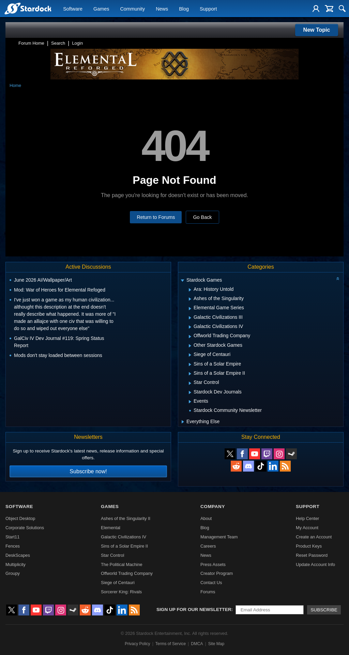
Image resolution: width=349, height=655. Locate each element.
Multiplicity (15, 564)
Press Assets (213, 564)
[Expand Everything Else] (183, 421)
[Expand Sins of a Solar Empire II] (190, 373)
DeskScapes (17, 555)
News (162, 9)
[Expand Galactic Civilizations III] (190, 317)
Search (58, 43)
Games (101, 9)
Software (72, 9)
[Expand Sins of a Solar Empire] (190, 364)
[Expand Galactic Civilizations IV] (190, 327)
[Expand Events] (190, 401)
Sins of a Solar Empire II (124, 546)
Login (77, 43)
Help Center (307, 518)
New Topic (316, 30)
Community (132, 9)
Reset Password (312, 555)
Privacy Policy (137, 643)
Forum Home (31, 43)
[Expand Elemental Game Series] (190, 308)
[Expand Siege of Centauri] (190, 355)
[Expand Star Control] (190, 383)
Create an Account (314, 536)
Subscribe (323, 609)
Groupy (12, 573)
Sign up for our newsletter (193, 609)
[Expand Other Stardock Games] (190, 345)
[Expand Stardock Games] (182, 281)
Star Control (112, 555)
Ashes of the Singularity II (125, 518)
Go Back (202, 217)
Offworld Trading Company (127, 573)
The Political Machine (121, 564)
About (206, 518)
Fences (12, 546)
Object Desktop (20, 518)
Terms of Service (170, 643)
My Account (307, 527)
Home (15, 85)
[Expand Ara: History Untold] (190, 290)
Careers (208, 546)
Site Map (216, 643)
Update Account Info (315, 564)
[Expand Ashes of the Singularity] (190, 299)
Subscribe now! (88, 471)
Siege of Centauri (118, 582)
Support (208, 9)
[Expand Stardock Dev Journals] (190, 392)
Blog (184, 9)
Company (212, 506)
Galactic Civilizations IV (123, 536)
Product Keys (309, 546)
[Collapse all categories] (338, 278)
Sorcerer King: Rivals (121, 591)
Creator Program (216, 573)
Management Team (219, 536)
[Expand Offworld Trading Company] (190, 336)
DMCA (197, 643)
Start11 (12, 536)
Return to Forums (156, 217)
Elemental (110, 527)
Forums (207, 591)
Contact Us (211, 582)
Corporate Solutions (24, 527)
